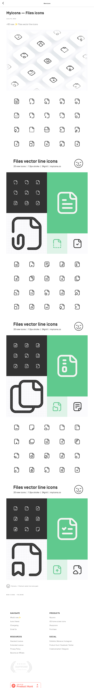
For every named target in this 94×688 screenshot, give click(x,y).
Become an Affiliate (17, 634)
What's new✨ (15, 599)
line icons (44, 676)
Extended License (16, 626)
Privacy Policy (15, 630)
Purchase (52, 610)
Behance (60, 622)
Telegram (65, 630)
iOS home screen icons (57, 603)
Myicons (52, 599)
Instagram (68, 622)
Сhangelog (14, 606)
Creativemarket (55, 630)
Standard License (16, 622)
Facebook (63, 626)
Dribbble (52, 622)
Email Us (13, 610)
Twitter (71, 626)
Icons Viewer (14, 603)
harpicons (54, 606)
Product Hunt (54, 626)
